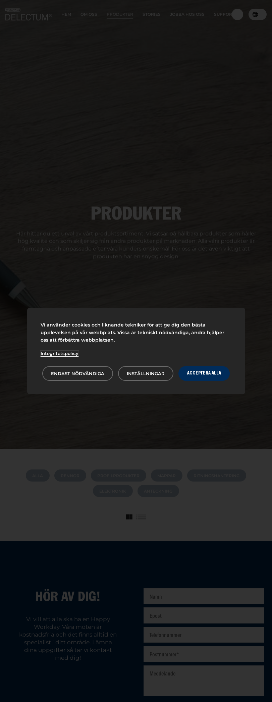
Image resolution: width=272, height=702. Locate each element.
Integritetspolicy (59, 353)
